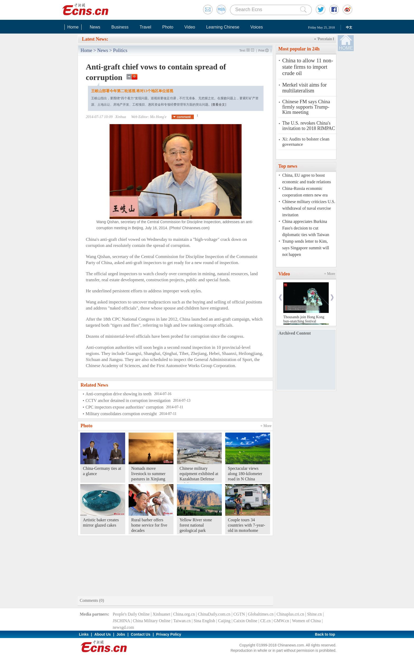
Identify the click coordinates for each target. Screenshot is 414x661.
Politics (120, 50)
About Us (102, 634)
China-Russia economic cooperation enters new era (305, 191)
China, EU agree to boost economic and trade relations (306, 178)
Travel (145, 27)
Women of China (306, 620)
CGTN (239, 614)
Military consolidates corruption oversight (121, 413)
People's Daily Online (131, 614)
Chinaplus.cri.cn (290, 614)
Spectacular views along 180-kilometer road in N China (245, 473)
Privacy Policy (168, 634)
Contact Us (140, 634)
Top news (287, 166)
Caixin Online (245, 620)
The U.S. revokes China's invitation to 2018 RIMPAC (308, 125)
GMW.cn (281, 620)
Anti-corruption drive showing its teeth (119, 394)
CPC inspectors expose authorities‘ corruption (124, 407)
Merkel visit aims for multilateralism (304, 87)
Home (73, 27)
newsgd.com (123, 627)
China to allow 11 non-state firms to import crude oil (307, 66)
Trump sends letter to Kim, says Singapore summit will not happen (305, 248)
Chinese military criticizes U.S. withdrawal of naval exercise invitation (308, 208)
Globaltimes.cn (261, 614)
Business (120, 27)
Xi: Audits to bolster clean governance (305, 142)
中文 (349, 27)
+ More (265, 426)
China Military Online (151, 620)
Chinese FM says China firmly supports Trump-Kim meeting (306, 107)
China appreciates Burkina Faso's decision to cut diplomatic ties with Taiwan (305, 228)
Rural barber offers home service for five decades (149, 525)
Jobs (120, 634)
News (95, 27)
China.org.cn (184, 614)
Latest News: (95, 39)
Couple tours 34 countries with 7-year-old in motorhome (246, 525)
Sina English (204, 620)
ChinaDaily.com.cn (214, 614)
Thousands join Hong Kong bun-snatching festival (303, 319)
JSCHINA (121, 620)
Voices (256, 27)
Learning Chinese (222, 27)
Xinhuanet (161, 614)
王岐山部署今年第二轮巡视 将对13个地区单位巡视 (132, 91)
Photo (167, 27)
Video (189, 27)
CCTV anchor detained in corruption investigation (128, 400)
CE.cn (265, 620)
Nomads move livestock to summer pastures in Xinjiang (148, 473)
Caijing (224, 620)
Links (84, 634)
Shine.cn (314, 614)
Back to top (325, 634)
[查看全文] (218, 104)
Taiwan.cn (182, 620)
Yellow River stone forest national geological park (196, 525)
